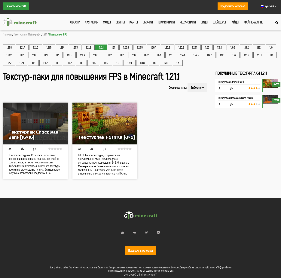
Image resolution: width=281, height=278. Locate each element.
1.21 (113, 47)
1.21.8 (9, 47)
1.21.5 (48, 47)
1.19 (271, 47)
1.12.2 (9, 63)
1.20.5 (139, 47)
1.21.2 (88, 47)
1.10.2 (69, 63)
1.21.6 (35, 47)
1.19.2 (246, 47)
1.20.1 (194, 47)
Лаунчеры (91, 22)
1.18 (33, 55)
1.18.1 (22, 55)
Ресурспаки (187, 22)
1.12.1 (22, 63)
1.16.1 (122, 55)
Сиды (204, 22)
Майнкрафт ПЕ (253, 22)
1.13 (271, 55)
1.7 (177, 63)
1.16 (134, 55)
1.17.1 (45, 55)
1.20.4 (153, 47)
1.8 (154, 63)
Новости (74, 22)
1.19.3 (232, 47)
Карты (133, 22)
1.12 (33, 63)
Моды (107, 22)
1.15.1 (159, 55)
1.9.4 (93, 63)
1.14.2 (209, 55)
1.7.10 (166, 63)
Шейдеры (219, 22)
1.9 (117, 63)
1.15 (170, 55)
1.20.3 (167, 47)
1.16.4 (82, 55)
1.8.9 (129, 63)
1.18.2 (9, 55)
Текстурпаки (166, 22)
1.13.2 (246, 55)
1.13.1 (259, 55)
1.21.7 (22, 47)
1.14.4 (182, 55)
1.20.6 (126, 47)
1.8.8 (142, 63)
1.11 (57, 63)
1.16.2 (109, 55)
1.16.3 (95, 55)
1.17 (57, 55)
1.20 (207, 47)
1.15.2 (146, 55)
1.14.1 (222, 55)
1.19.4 (219, 47)
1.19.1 (259, 47)
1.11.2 (45, 63)
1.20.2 (181, 47)
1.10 (81, 63)
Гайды (235, 22)
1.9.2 (106, 63)
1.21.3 (75, 47)
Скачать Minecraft (16, 6)
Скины (120, 22)
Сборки (147, 22)
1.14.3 (196, 55)
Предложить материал (232, 6)
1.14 (234, 55)
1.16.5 (69, 55)
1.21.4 (62, 47)
